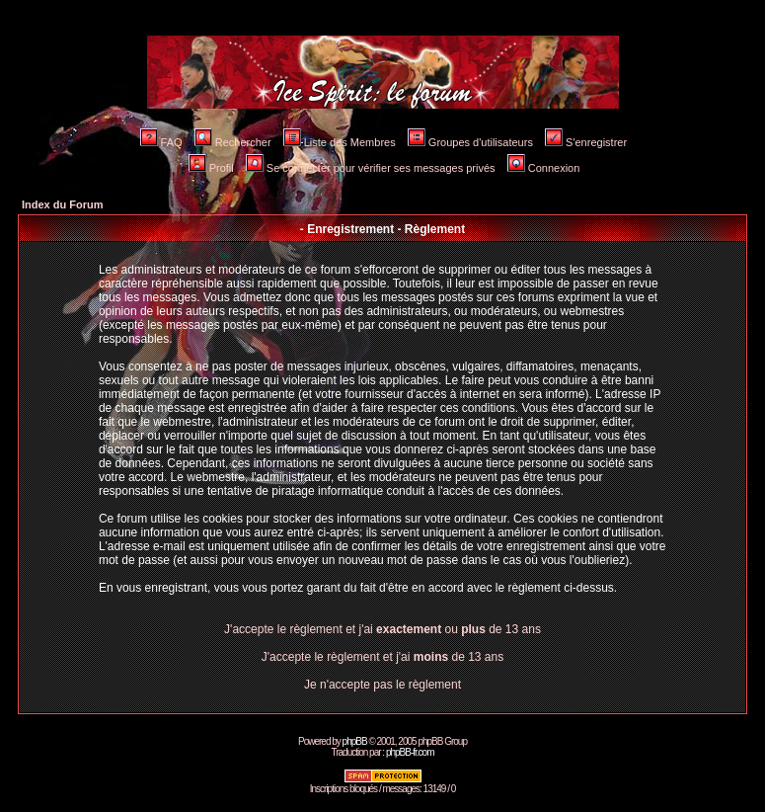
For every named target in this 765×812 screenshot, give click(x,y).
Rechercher (232, 142)
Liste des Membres (339, 142)
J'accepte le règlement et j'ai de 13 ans (382, 657)
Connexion (543, 168)
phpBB (355, 741)
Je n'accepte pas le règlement (382, 684)
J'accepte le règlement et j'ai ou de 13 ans (382, 629)
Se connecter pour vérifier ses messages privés (371, 168)
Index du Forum (63, 204)
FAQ (161, 142)
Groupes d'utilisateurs (470, 142)
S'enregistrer (586, 142)
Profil (211, 168)
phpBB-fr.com (410, 752)
